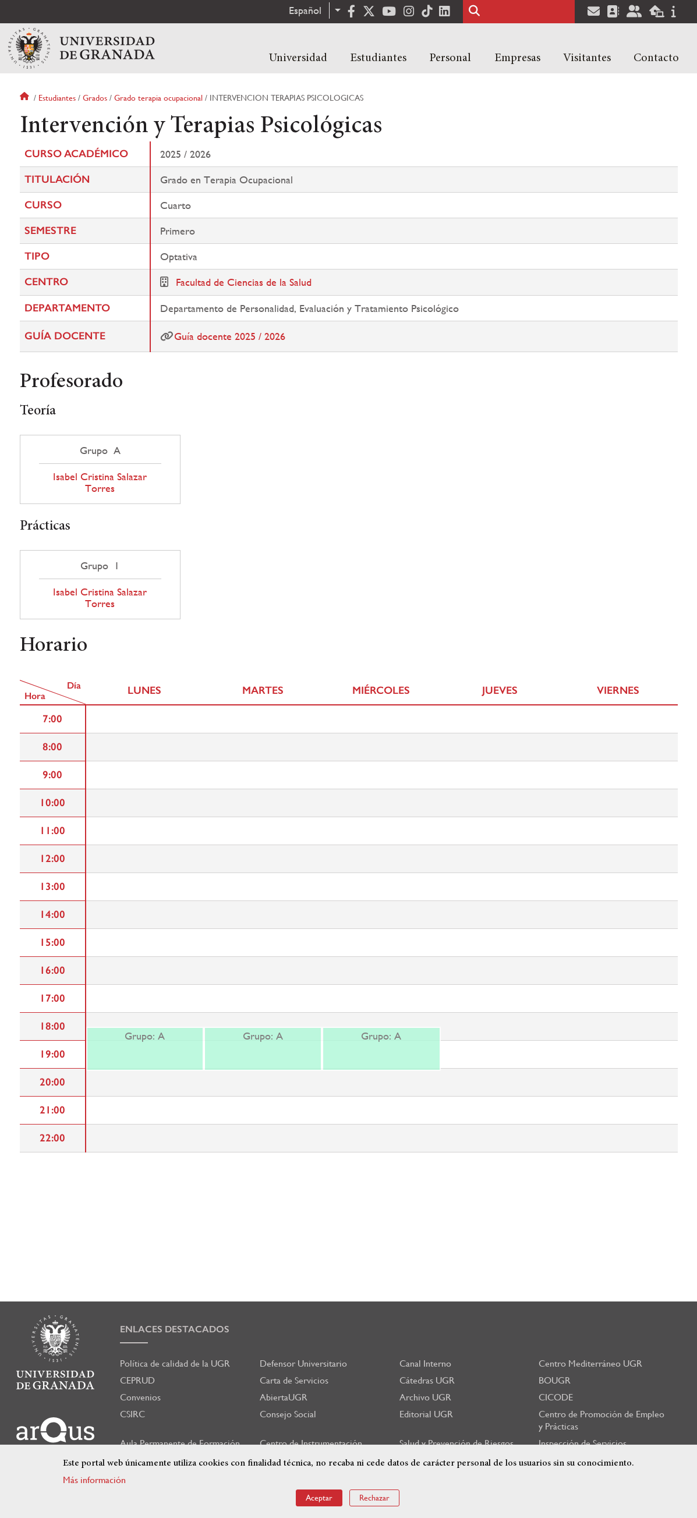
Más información (94, 1479)
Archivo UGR (425, 1397)
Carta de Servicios (294, 1380)
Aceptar (319, 1497)
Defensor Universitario (303, 1363)
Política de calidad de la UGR (175, 1363)
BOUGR (555, 1380)
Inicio (25, 98)
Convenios (140, 1397)
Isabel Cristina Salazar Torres (100, 482)
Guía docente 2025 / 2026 (229, 336)
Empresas (517, 58)
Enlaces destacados (174, 1329)
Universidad (298, 58)
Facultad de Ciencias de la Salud (244, 282)
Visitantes (587, 58)
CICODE (556, 1397)
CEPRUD (137, 1380)
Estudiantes (378, 58)
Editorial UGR (426, 1414)
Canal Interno (425, 1363)
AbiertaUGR (283, 1397)
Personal (450, 58)
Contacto (656, 58)
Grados (95, 97)
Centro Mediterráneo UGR (590, 1363)
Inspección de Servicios (583, 1443)
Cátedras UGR (427, 1380)
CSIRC (132, 1414)
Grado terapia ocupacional (158, 97)
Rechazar (374, 1497)
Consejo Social (288, 1414)
